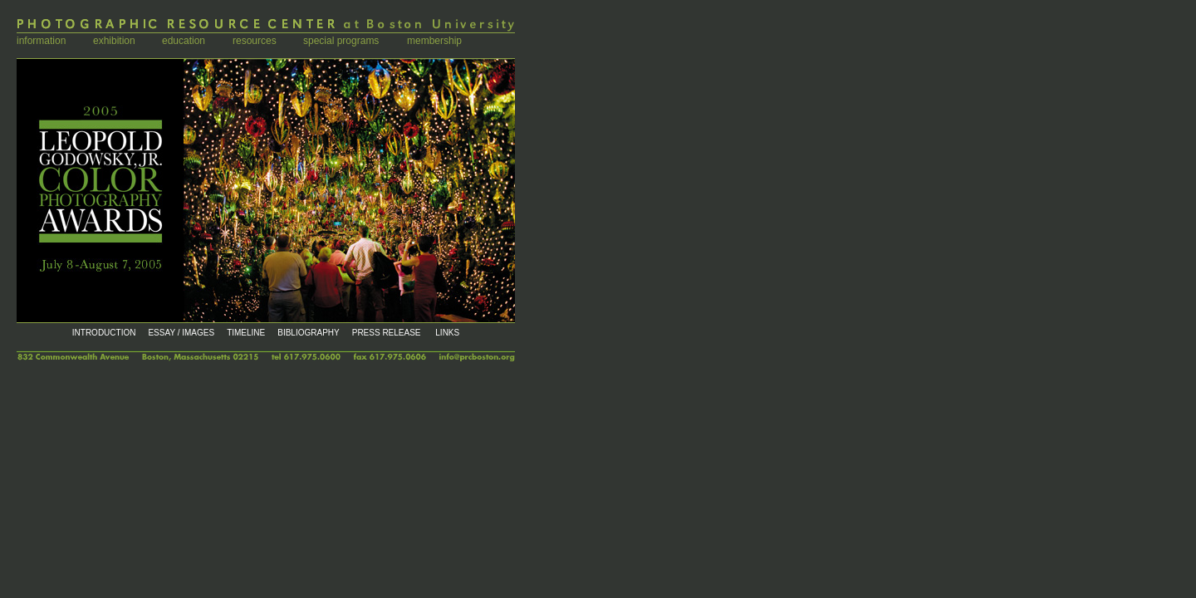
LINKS (447, 332)
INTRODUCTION (104, 332)
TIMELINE (246, 332)
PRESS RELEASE (386, 332)
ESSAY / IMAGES (181, 332)
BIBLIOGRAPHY (308, 332)
